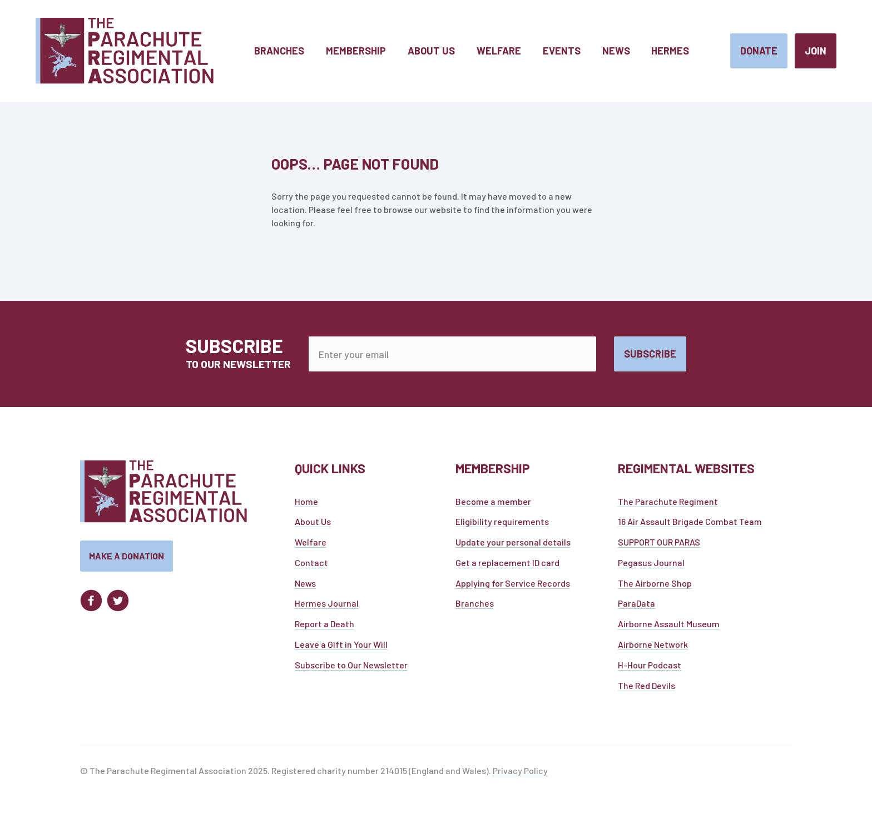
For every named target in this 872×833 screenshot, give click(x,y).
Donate (758, 50)
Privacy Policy (520, 773)
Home (306, 504)
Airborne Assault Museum (669, 627)
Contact (311, 565)
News (305, 586)
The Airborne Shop (655, 586)
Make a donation (126, 559)
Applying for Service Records (512, 586)
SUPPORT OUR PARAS (659, 545)
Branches (474, 606)
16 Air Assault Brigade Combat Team (690, 524)
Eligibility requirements (502, 524)
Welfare (310, 545)
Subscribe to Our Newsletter (351, 667)
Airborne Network (653, 647)
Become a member (493, 504)
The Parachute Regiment (668, 504)
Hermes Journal (327, 606)
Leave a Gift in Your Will (341, 647)
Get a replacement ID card (507, 565)
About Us (313, 524)
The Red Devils (646, 688)
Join (815, 50)
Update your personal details (513, 545)
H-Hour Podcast (649, 667)
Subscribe (650, 354)
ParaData (636, 606)
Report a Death (324, 627)
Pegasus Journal (651, 565)
